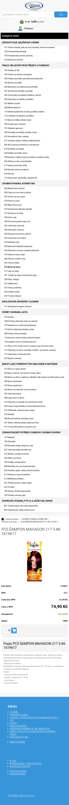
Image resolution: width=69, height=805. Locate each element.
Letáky (13, 723)
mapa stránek (17, 742)
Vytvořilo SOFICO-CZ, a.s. (21, 795)
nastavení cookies (20, 766)
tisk (14, 761)
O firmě (14, 712)
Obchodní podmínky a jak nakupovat (30, 728)
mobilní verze (17, 774)
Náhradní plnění (19, 714)
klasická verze (18, 771)
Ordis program (18, 726)
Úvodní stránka (11, 519)
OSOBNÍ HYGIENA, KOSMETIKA (35, 519)
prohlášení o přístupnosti (27, 763)
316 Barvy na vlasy (9, 522)
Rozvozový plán (19, 737)
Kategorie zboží (34, 36)
